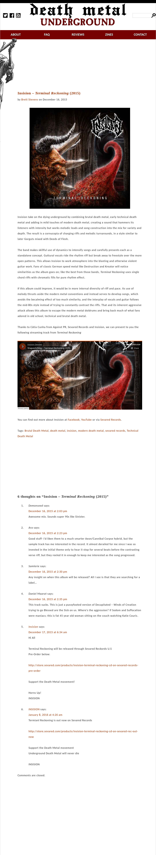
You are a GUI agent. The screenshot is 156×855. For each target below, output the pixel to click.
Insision (33, 626)
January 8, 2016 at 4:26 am (45, 714)
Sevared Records (110, 419)
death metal (57, 430)
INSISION (34, 709)
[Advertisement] (82, 65)
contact (140, 34)
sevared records (115, 430)
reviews (78, 34)
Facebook (74, 419)
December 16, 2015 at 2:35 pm (47, 599)
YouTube (86, 419)
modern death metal (91, 430)
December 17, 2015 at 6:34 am (47, 632)
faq (47, 34)
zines (109, 34)
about (16, 34)
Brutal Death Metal (37, 430)
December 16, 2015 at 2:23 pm (47, 533)
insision (71, 430)
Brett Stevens (29, 99)
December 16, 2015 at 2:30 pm (47, 571)
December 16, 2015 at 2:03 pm (47, 511)
